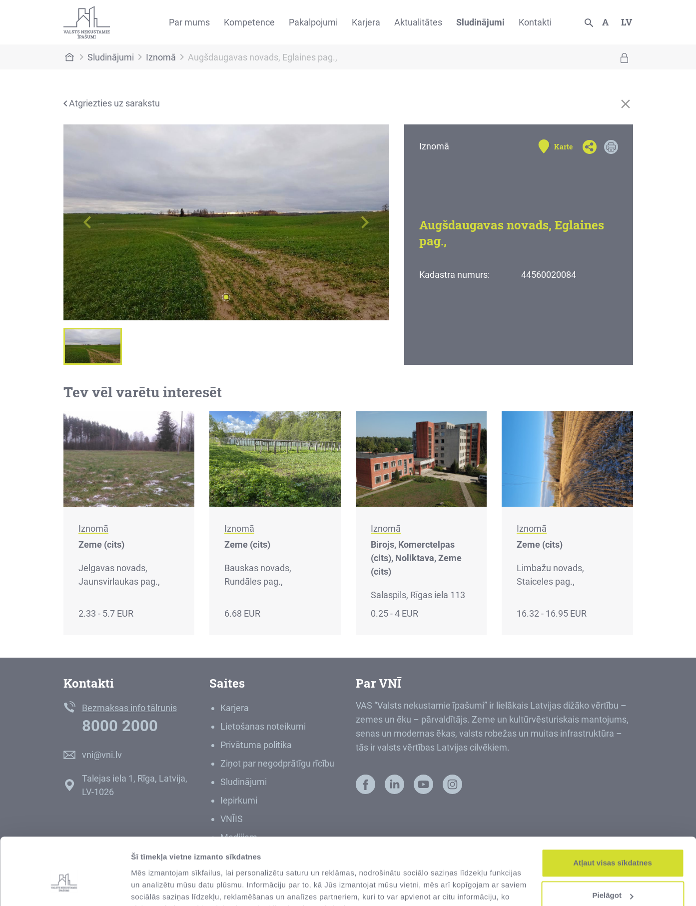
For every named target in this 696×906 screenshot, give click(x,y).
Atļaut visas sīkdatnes (612, 813)
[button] (87, 222)
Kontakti (535, 22)
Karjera (366, 22)
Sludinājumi (480, 22)
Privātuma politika (256, 745)
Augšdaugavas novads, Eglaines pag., (262, 57)
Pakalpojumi (313, 22)
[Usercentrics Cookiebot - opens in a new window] (64, 886)
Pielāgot (613, 845)
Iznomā (161, 57)
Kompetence (249, 22)
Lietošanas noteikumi (263, 726)
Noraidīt (613, 878)
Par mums (189, 22)
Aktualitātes (418, 22)
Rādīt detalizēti (157, 886)
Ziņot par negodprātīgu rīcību (277, 763)
